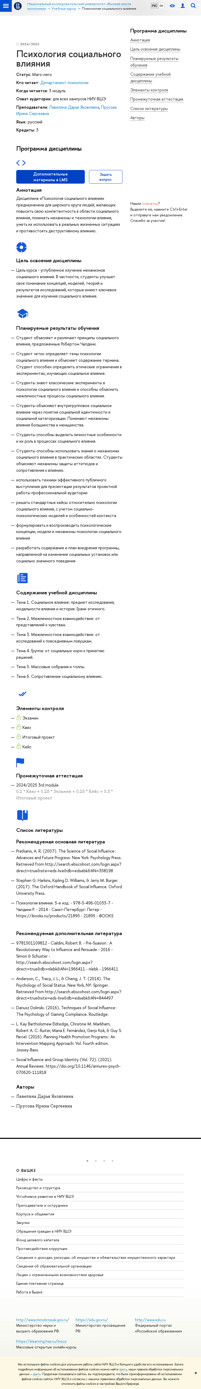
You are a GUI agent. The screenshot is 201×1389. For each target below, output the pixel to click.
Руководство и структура (38, 1187)
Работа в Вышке (29, 1291)
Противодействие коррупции (41, 1248)
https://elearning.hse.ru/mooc (41, 1341)
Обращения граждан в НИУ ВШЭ (43, 1231)
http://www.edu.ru (150, 1319)
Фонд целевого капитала (37, 1239)
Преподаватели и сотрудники (42, 1205)
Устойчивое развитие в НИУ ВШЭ (45, 1196)
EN (161, 6)
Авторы (137, 117)
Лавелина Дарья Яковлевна (74, 107)
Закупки (23, 1222)
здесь (123, 1369)
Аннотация (140, 40)
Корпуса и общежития (35, 1213)
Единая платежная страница (40, 1283)
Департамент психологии (64, 82)
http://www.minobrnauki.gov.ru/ (42, 1319)
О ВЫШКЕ (26, 1170)
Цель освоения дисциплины (155, 49)
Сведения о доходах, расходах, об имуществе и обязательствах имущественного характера (95, 1257)
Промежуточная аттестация (156, 99)
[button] (87, 1161)
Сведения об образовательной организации (54, 1266)
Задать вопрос (105, 177)
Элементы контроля (149, 90)
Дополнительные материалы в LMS (50, 177)
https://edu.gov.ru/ (92, 1319)
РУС (154, 6)
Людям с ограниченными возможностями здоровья (59, 1274)
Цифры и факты (29, 1179)
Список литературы (149, 108)
